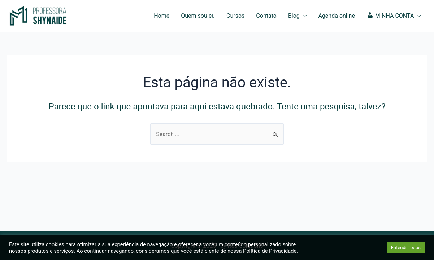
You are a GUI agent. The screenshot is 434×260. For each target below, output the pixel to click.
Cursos (235, 15)
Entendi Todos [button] (406, 247)
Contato (266, 15)
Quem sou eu (198, 15)
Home (161, 15)
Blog (297, 15)
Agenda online (336, 15)
